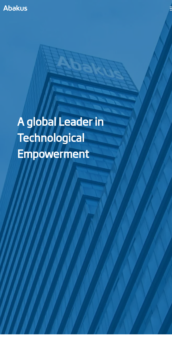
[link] (15, 8)
